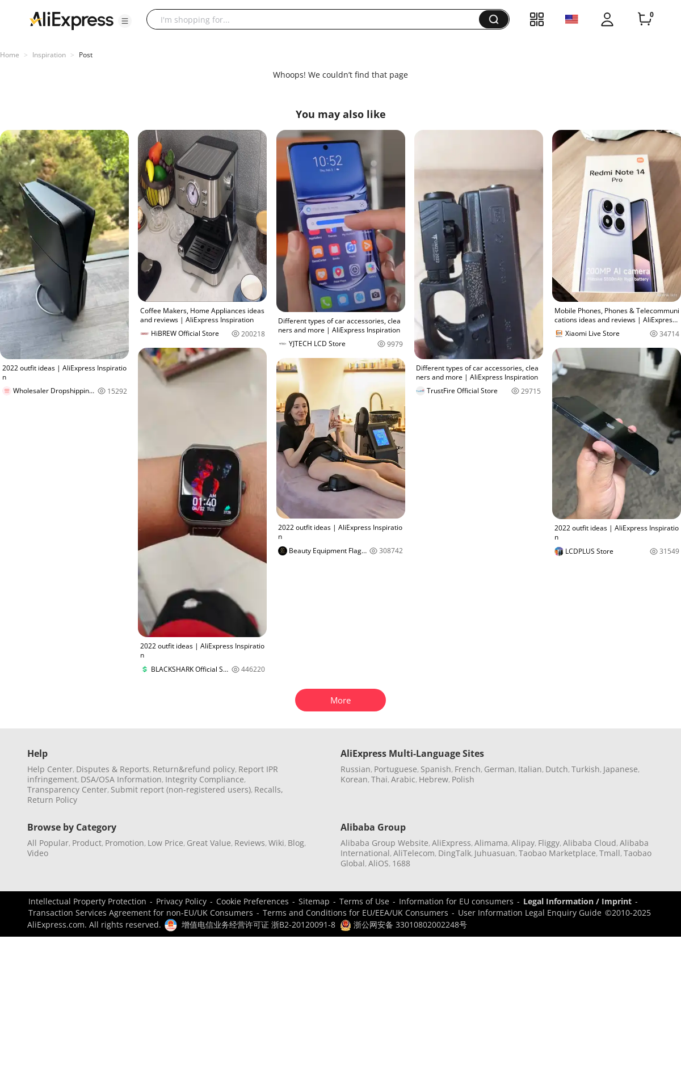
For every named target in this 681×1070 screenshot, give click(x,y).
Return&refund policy (194, 769)
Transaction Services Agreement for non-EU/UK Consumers (140, 912)
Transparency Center (67, 789)
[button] (125, 21)
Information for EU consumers (456, 901)
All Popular (48, 842)
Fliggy (549, 842)
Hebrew (433, 779)
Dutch (556, 769)
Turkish (585, 769)
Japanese (620, 769)
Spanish (436, 769)
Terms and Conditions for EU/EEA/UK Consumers (355, 912)
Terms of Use (364, 901)
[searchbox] (317, 19)
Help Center (50, 769)
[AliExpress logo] (71, 20)
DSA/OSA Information (121, 779)
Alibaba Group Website (384, 842)
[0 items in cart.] (645, 19)
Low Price (165, 842)
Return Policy (52, 799)
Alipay (523, 842)
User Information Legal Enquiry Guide (530, 912)
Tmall (609, 853)
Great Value (209, 842)
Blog (296, 842)
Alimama (491, 842)
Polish (463, 779)
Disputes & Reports (112, 769)
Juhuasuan (494, 853)
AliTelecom (414, 853)
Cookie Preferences (252, 901)
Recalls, (268, 789)
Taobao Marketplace (557, 853)
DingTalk (454, 853)
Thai (379, 779)
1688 (401, 863)
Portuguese (395, 769)
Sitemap (314, 901)
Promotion (124, 842)
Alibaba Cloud (589, 842)
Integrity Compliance (204, 779)
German (499, 769)
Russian (355, 769)
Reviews (249, 842)
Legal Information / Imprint (577, 901)
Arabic (403, 779)
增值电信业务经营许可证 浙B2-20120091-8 (258, 924)
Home (9, 55)
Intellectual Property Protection (87, 901)
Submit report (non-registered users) (181, 789)
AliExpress (451, 842)
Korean (354, 779)
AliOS (378, 863)
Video (37, 853)
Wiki (276, 842)
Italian (530, 769)
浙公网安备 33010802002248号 (403, 924)
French (468, 769)
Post (86, 55)
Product (87, 842)
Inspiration (49, 55)
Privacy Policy (181, 901)
